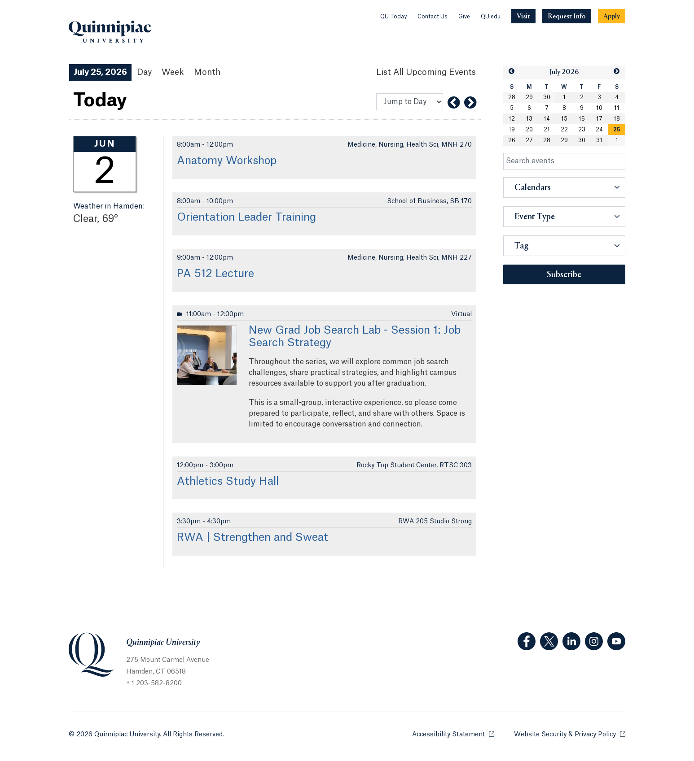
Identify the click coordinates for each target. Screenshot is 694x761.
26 (511, 140)
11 (616, 108)
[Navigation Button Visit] (523, 16)
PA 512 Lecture (215, 274)
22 (564, 129)
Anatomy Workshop (227, 161)
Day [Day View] (144, 72)
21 (547, 129)
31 (599, 140)
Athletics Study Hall (228, 481)
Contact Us (432, 16)
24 (599, 129)
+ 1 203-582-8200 (154, 683)
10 (599, 108)
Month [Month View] (207, 72)
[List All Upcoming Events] (426, 72)
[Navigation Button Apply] (611, 16)
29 (529, 97)
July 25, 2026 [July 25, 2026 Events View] (100, 72)
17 (599, 119)
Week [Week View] (173, 72)
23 (581, 129)
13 (529, 119)
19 (512, 129)
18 (617, 119)
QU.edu (491, 16)
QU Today (393, 16)
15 (564, 119)
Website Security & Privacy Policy (569, 734)
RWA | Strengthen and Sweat (252, 537)
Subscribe (564, 274)
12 (512, 119)
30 (546, 97)
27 (529, 140)
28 (511, 97)
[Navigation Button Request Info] (566, 16)
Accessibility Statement (453, 734)
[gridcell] (616, 129)
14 (547, 119)
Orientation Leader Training (246, 217)
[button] (511, 71)
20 (529, 129)
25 (616, 129)
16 (582, 119)
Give (464, 16)
